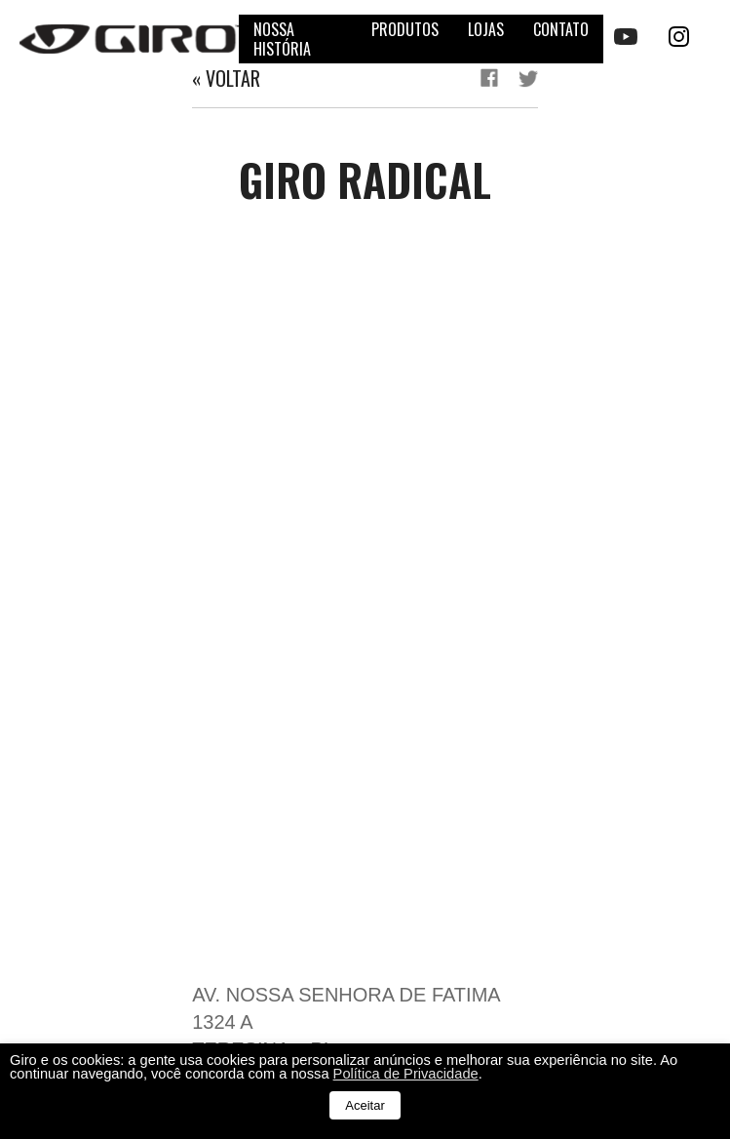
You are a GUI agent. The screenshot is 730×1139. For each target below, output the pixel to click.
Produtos (405, 29)
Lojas (486, 29)
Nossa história (282, 39)
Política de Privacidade (406, 1073)
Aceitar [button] (364, 1105)
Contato (561, 29)
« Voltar (226, 78)
